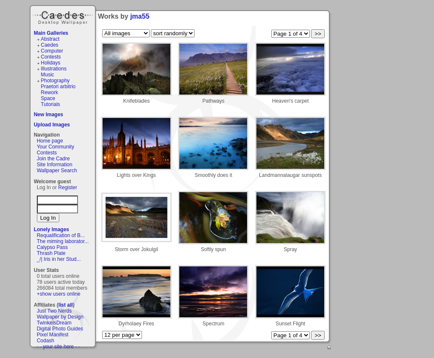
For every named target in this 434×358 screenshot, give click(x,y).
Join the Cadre (53, 159)
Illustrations (54, 69)
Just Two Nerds (54, 311)
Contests (51, 57)
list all (65, 305)
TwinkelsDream (54, 323)
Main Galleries (51, 33)
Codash (45, 341)
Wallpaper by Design (60, 317)
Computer (52, 51)
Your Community (55, 147)
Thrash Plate (51, 253)
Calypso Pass (52, 247)
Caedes (63, 16)
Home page (50, 141)
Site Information (54, 165)
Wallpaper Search (57, 170)
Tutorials (50, 104)
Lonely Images (51, 229)
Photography (55, 81)
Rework (49, 92)
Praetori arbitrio (58, 87)
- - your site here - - (58, 347)
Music (47, 75)
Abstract (50, 39)
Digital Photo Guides (60, 329)
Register (67, 187)
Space (48, 98)
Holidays (50, 63)
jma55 (139, 16)
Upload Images (52, 125)
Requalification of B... (61, 235)
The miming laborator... (63, 241)
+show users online (59, 294)
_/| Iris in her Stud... (59, 259)
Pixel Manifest (53, 335)
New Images (48, 114)
